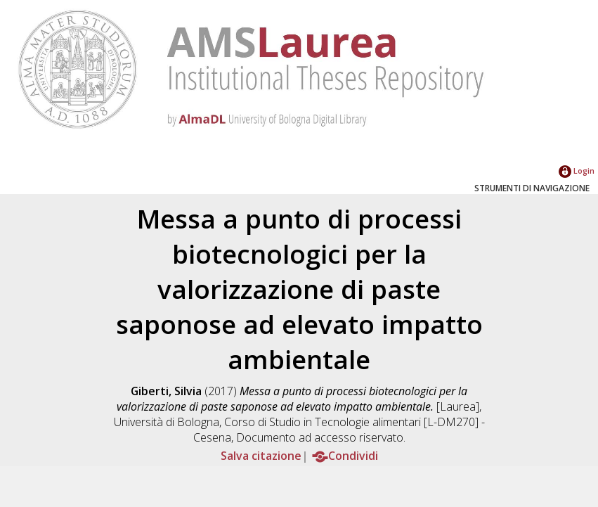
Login (576, 170)
